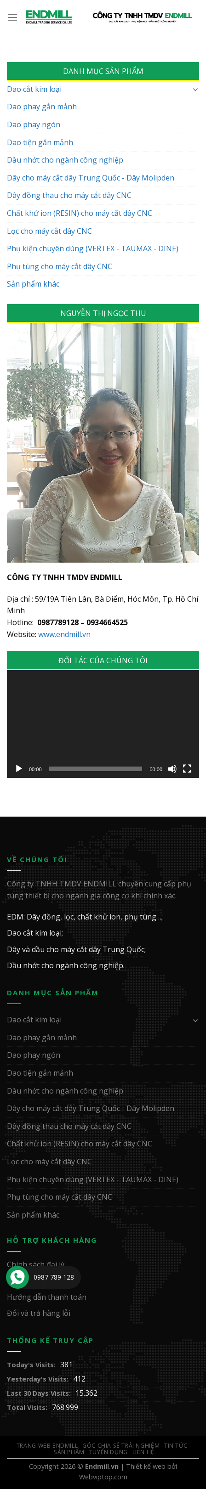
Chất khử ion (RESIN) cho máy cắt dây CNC (79, 213)
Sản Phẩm (69, 1452)
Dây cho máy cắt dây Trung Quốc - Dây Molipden (90, 178)
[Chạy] (18, 768)
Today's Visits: (31, 1364)
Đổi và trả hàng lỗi (38, 1313)
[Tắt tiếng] (172, 768)
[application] (103, 724)
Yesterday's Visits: (38, 1379)
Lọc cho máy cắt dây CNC (49, 231)
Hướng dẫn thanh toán (46, 1297)
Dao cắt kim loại (34, 89)
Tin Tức (175, 1446)
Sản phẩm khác (33, 284)
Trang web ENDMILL (47, 1446)
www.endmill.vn (64, 634)
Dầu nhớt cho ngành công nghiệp (65, 160)
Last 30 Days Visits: (39, 1393)
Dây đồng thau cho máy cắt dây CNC (69, 195)
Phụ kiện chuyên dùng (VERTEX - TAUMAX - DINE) (92, 248)
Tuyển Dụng (108, 1452)
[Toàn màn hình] (187, 768)
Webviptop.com (103, 1476)
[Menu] (13, 17)
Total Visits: (27, 1407)
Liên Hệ (143, 1452)
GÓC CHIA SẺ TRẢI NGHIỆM (121, 1446)
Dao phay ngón (33, 124)
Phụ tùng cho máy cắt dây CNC (59, 266)
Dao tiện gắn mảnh (40, 142)
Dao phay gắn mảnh (42, 107)
